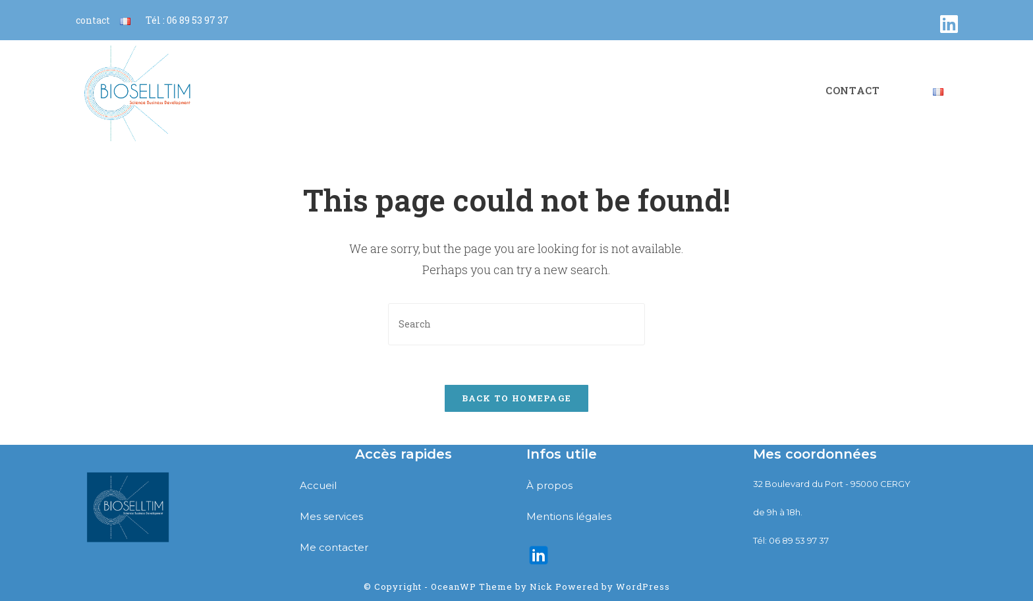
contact (93, 20)
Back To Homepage (517, 398)
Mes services (331, 516)
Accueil (318, 485)
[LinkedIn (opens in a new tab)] (949, 24)
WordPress (643, 586)
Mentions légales (568, 516)
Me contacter (334, 547)
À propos (549, 485)
